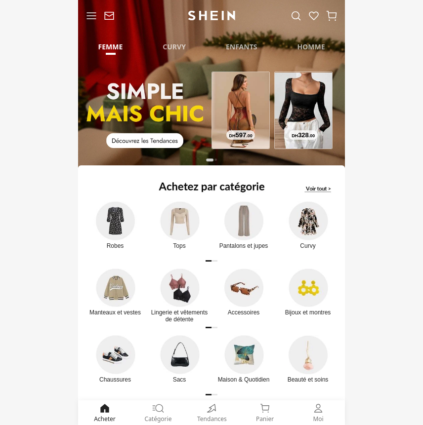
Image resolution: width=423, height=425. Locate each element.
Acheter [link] (104, 412)
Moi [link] (318, 412)
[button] (331, 15)
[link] (109, 15)
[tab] (110, 45)
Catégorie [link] (158, 412)
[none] (211, 408)
